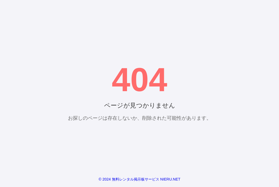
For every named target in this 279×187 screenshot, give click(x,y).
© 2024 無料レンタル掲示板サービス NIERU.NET (139, 179)
